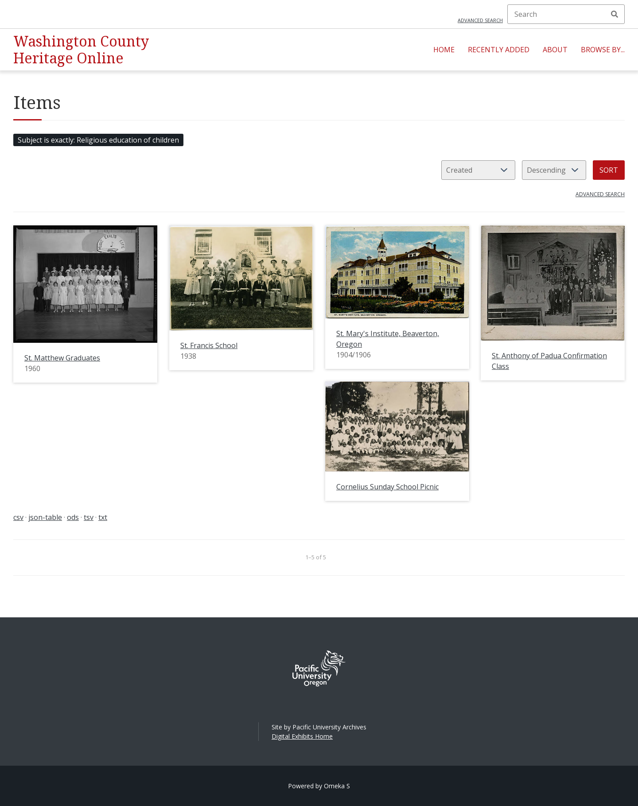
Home (444, 49)
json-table (45, 517)
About (555, 49)
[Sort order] (554, 170)
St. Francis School (208, 345)
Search (614, 14)
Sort (608, 170)
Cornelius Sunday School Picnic (387, 487)
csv (18, 517)
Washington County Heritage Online (81, 49)
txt (102, 517)
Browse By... (603, 49)
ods (73, 517)
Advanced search (480, 20)
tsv (88, 517)
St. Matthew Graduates (62, 358)
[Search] (566, 14)
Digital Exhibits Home (302, 736)
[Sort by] (478, 170)
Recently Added (498, 49)
